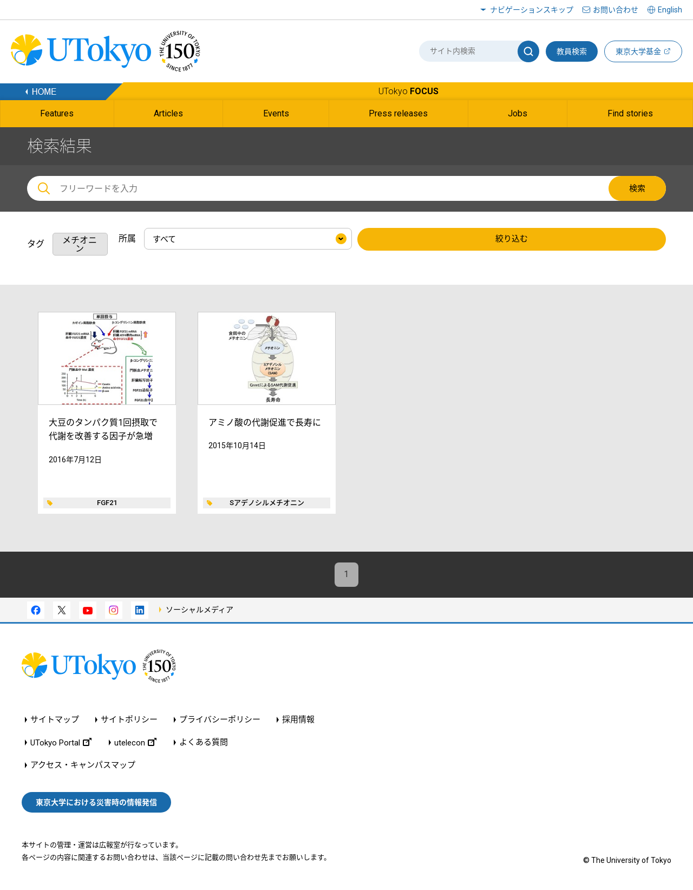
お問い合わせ (615, 10)
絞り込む (511, 239)
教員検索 (572, 51)
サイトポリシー (129, 720)
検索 (637, 188)
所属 (127, 238)
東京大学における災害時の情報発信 (96, 802)
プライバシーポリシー (219, 720)
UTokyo (408, 91)
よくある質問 (203, 742)
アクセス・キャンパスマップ (82, 765)
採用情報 (298, 720)
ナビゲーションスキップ (531, 10)
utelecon (135, 742)
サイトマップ (54, 720)
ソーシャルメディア (199, 609)
